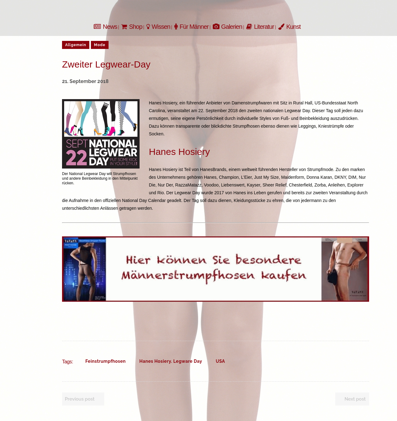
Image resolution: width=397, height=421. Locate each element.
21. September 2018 (85, 81)
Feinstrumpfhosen (105, 361)
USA (220, 361)
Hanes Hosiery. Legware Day (170, 361)
